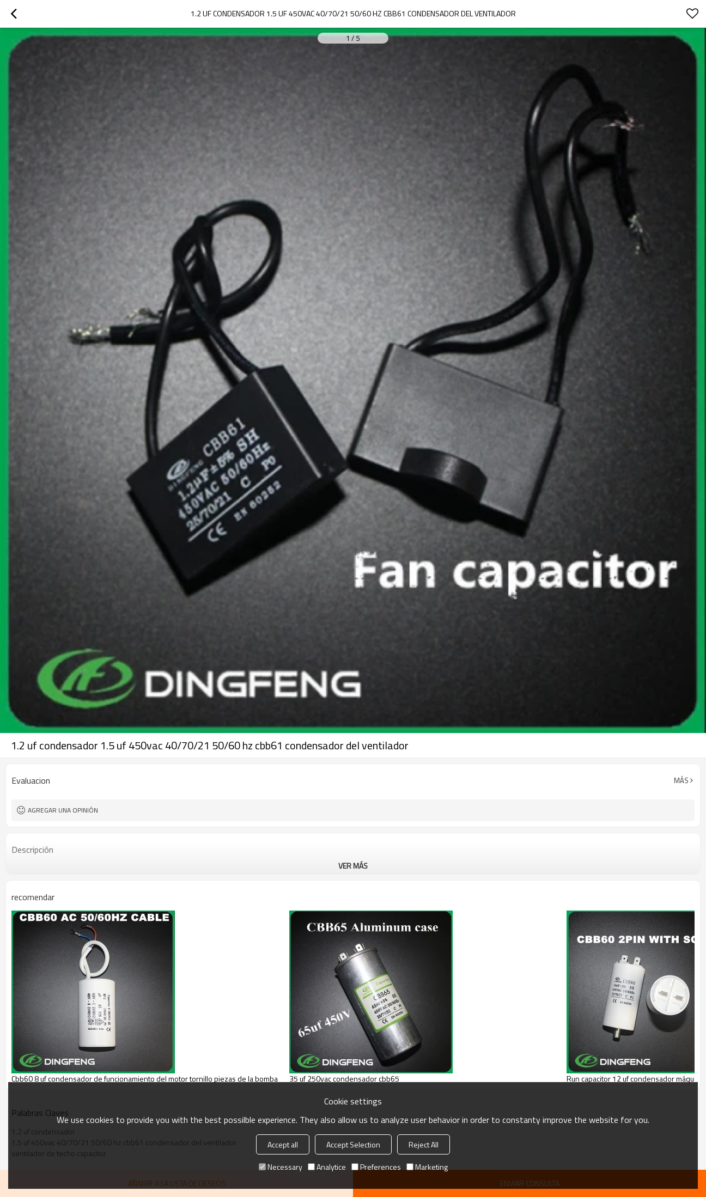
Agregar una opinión (63, 810)
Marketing (427, 1166)
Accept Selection (353, 1144)
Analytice (327, 1166)
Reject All (424, 1144)
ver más (353, 865)
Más (681, 780)
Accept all (282, 1144)
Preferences (376, 1166)
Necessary (280, 1166)
